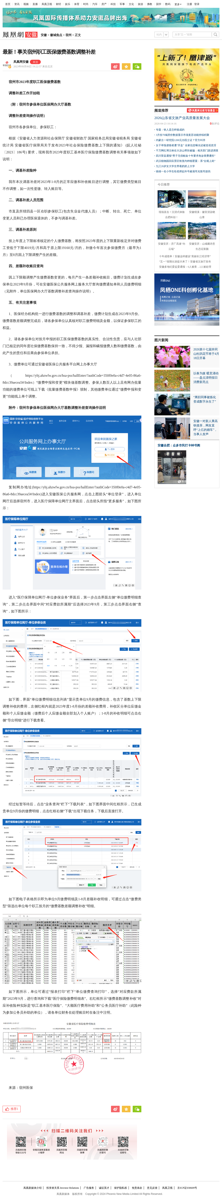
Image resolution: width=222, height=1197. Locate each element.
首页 (7, 4)
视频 (26, 4)
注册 (189, 4)
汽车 (95, 4)
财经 (58, 4)
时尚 (85, 4)
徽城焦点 (56, 35)
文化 (131, 4)
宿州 (68, 35)
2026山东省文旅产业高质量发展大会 (182, 118)
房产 (104, 4)
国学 (158, 4)
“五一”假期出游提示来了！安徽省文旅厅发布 (185, 261)
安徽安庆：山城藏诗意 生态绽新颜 (202, 243)
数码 (167, 4)
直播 (35, 4)
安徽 (44, 35)
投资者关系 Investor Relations (62, 1187)
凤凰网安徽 (21, 61)
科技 (113, 4)
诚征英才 (104, 1187)
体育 (76, 4)
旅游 (140, 4)
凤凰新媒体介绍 (32, 1187)
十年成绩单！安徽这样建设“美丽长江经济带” (185, 256)
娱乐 (67, 4)
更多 (177, 4)
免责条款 (137, 1187)
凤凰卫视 (47, 4)
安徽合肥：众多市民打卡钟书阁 (179, 445)
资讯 (17, 4)
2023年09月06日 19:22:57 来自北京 (33, 66)
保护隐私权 (120, 1187)
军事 (122, 4)
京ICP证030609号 (187, 1187)
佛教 (149, 4)
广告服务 (89, 1187)
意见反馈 (152, 1187)
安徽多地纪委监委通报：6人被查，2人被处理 (185, 266)
